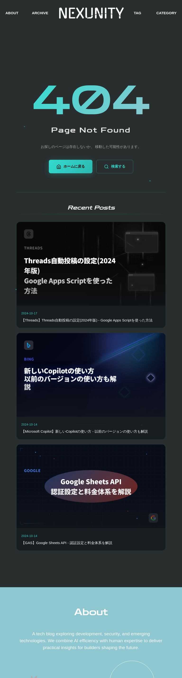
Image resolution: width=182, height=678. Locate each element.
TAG (137, 13)
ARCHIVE (40, 13)
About (91, 612)
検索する (114, 166)
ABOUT (11, 13)
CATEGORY (166, 13)
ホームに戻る (70, 166)
